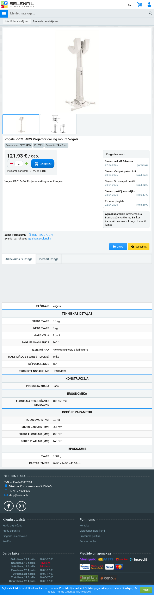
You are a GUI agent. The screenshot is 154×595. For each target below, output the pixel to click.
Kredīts (6, 541)
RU (129, 4)
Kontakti (84, 525)
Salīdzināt (139, 247)
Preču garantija (11, 530)
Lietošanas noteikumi (92, 530)
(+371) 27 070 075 (42, 234)
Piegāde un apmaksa (14, 536)
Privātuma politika (90, 536)
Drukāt (118, 247)
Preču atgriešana (12, 525)
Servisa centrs (88, 541)
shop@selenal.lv (41, 238)
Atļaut (146, 589)
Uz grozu (42, 163)
